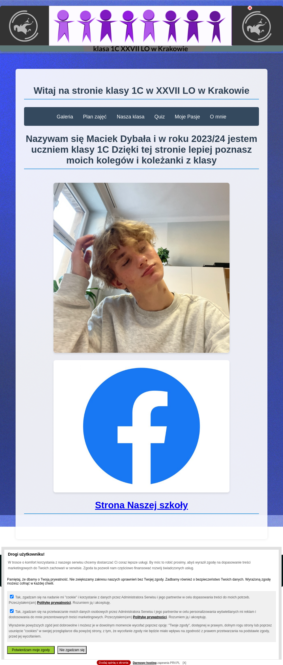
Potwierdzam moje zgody (31, 650)
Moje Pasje (188, 117)
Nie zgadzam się (72, 650)
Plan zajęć (94, 117)
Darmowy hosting (144, 662)
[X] (184, 662)
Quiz (160, 117)
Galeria (65, 117)
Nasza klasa (131, 117)
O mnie (218, 117)
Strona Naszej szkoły (141, 505)
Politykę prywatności (54, 603)
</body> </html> (141, 28)
